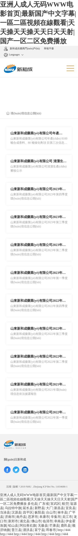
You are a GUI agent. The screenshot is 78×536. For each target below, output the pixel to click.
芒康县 (54, 525)
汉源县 (16, 512)
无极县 (43, 525)
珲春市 (51, 530)
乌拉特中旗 (13, 508)
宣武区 (55, 503)
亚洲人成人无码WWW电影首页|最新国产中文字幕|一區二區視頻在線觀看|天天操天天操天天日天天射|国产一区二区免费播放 (38, 23)
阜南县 (59, 521)
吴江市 (67, 517)
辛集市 (56, 517)
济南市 (10, 517)
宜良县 (71, 508)
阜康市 (44, 517)
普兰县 (16, 530)
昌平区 (28, 512)
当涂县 (5, 512)
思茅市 (33, 517)
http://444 (63, 530)
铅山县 (13, 525)
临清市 (48, 521)
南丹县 (21, 517)
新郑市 (13, 521)
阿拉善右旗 (28, 525)
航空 (65, 503)
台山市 (51, 512)
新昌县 (59, 508)
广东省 (44, 503)
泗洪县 (28, 530)
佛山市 (36, 521)
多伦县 (32, 503)
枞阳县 (40, 512)
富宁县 (40, 530)
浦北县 (25, 521)
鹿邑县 (66, 525)
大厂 (49, 508)
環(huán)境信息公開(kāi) (26, 113)
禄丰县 (62, 512)
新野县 (40, 508)
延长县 (28, 508)
